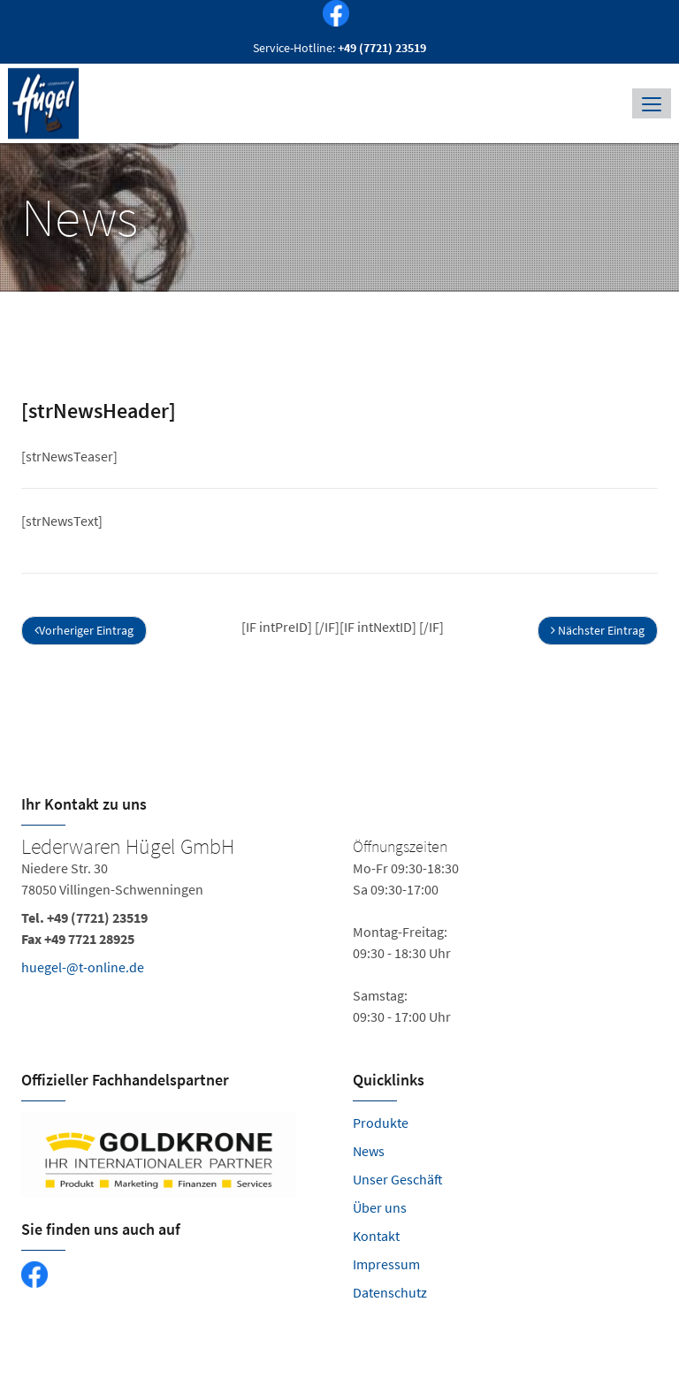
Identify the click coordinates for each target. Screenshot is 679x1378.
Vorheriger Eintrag (84, 630)
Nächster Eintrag (598, 630)
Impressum (386, 1264)
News (369, 1151)
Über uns (380, 1207)
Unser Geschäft (398, 1179)
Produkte (380, 1122)
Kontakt (376, 1236)
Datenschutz (390, 1292)
